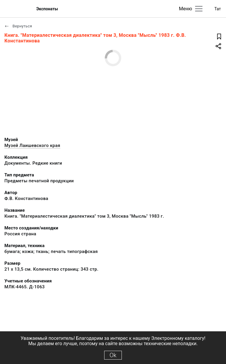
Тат (218, 8)
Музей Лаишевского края (32, 145)
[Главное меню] (198, 8)
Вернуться (18, 26)
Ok (112, 355)
